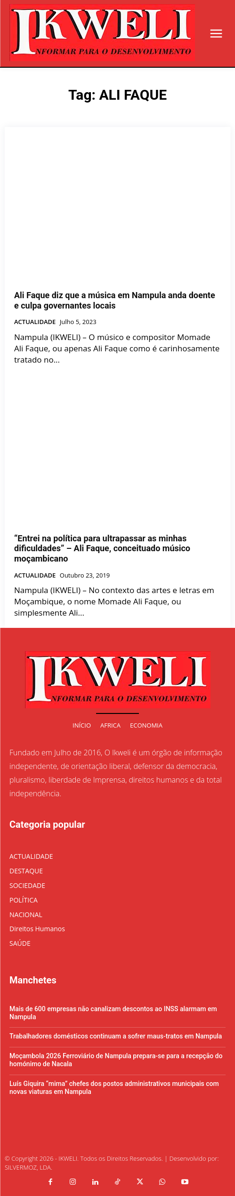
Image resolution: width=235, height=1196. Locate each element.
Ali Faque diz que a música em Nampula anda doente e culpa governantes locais (114, 300)
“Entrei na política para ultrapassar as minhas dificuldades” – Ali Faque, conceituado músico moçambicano (102, 548)
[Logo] (102, 32)
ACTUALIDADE (35, 322)
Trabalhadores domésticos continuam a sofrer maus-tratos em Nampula (115, 1036)
